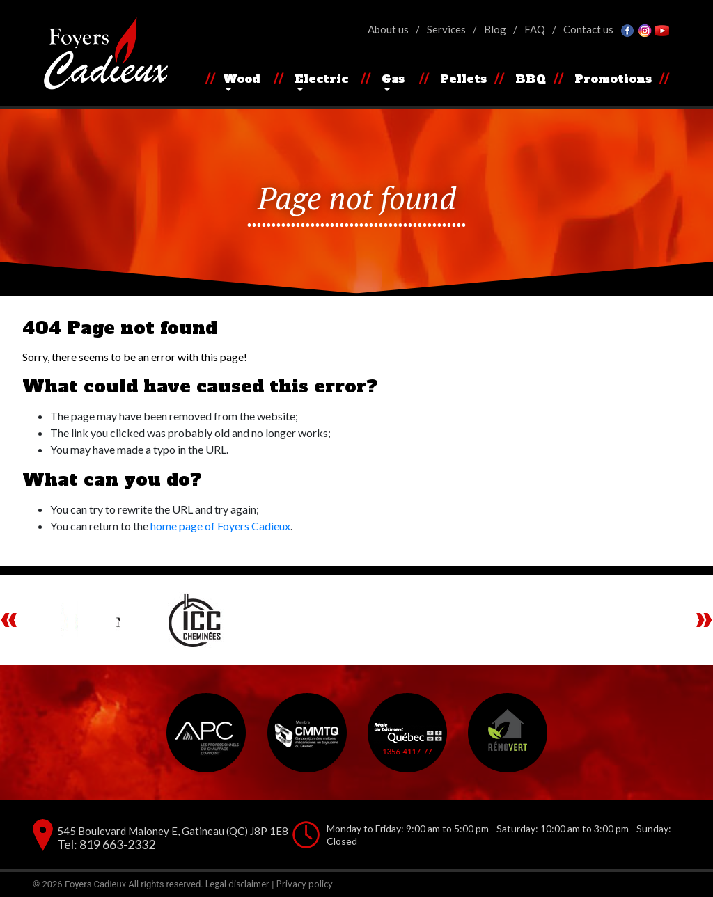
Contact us (588, 29)
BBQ (530, 78)
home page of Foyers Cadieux (220, 525)
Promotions (613, 78)
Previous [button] (9, 620)
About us (388, 29)
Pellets (463, 78)
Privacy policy (304, 883)
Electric (321, 78)
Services (446, 29)
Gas (393, 78)
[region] (356, 620)
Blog (495, 29)
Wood (241, 78)
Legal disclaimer (237, 883)
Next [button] (704, 620)
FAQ (534, 29)
